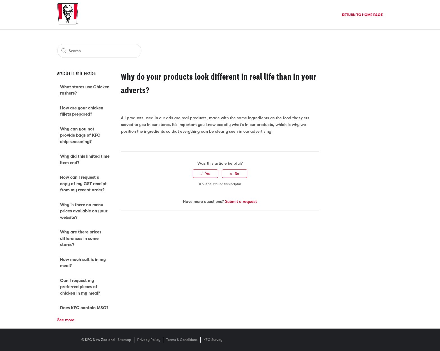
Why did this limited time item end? (84, 159)
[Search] (99, 51)
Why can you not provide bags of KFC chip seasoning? (80, 135)
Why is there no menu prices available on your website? (83, 211)
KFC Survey (212, 340)
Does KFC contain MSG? (84, 307)
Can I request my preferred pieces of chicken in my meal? (80, 287)
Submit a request (241, 201)
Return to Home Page (362, 15)
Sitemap (124, 340)
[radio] (205, 173)
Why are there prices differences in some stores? (80, 238)
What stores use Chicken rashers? (84, 90)
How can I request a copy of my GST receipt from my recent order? (83, 183)
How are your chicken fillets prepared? (81, 111)
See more (65, 319)
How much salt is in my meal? (83, 263)
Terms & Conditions (182, 340)
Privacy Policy (148, 340)
